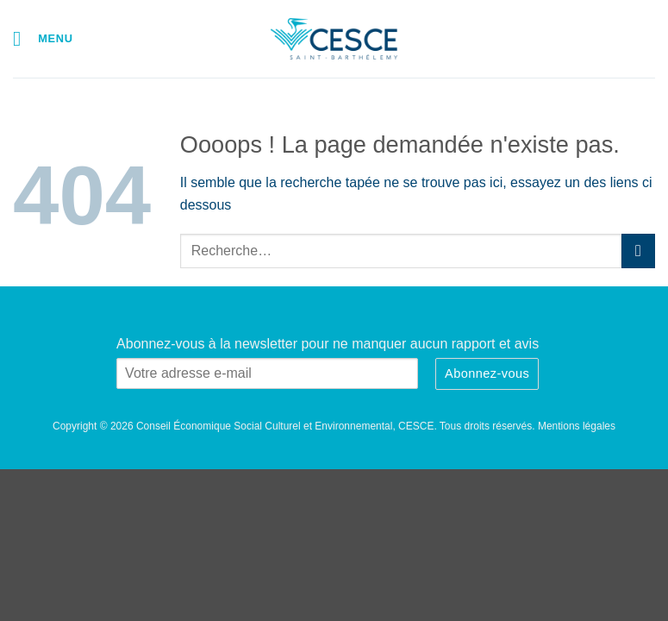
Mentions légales (576, 426)
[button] (43, 38)
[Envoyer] (638, 250)
